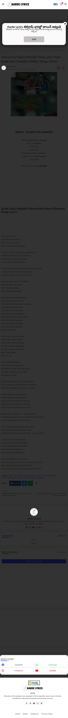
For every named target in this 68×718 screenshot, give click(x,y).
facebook (19, 665)
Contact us (35, 714)
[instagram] (37, 703)
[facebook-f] (26, 703)
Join (34, 39)
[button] (55, 4)
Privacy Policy (47, 714)
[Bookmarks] (61, 4)
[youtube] (34, 703)
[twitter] (30, 703)
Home (17, 714)
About (25, 714)
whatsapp (52, 665)
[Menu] (3, 4)
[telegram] (41, 703)
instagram (18, 670)
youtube (52, 670)
